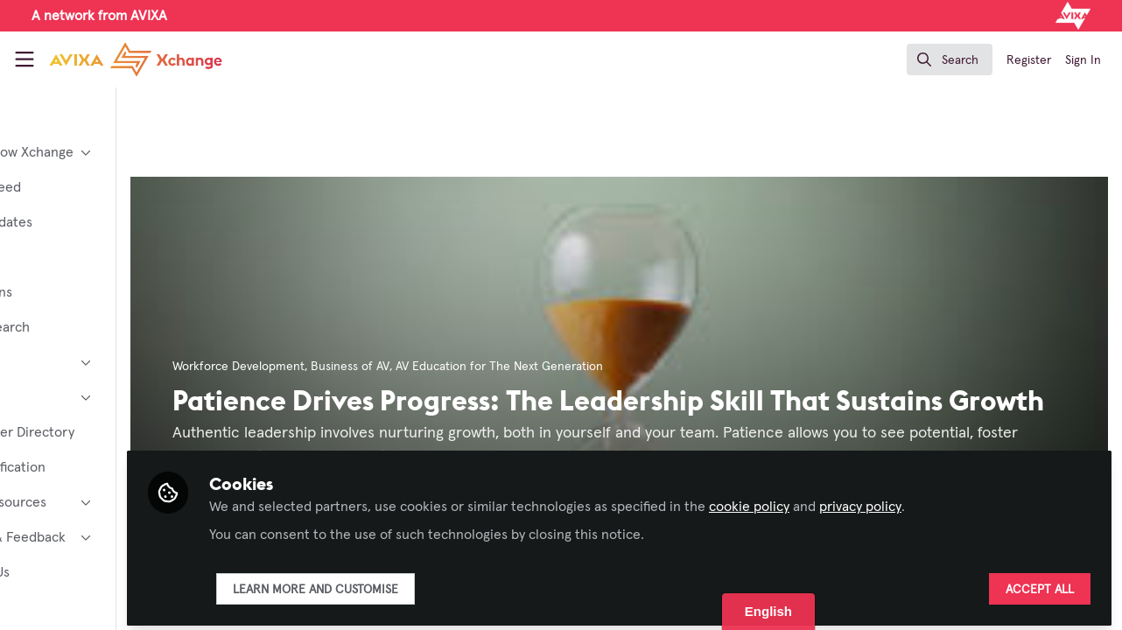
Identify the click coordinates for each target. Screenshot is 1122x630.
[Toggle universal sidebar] (24, 59)
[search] (949, 59)
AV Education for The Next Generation (607, 366)
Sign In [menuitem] (1083, 60)
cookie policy (857, 501)
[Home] (135, 59)
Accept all (1040, 584)
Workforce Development (346, 366)
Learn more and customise (423, 584)
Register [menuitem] (1028, 60)
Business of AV (457, 366)
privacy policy (968, 501)
